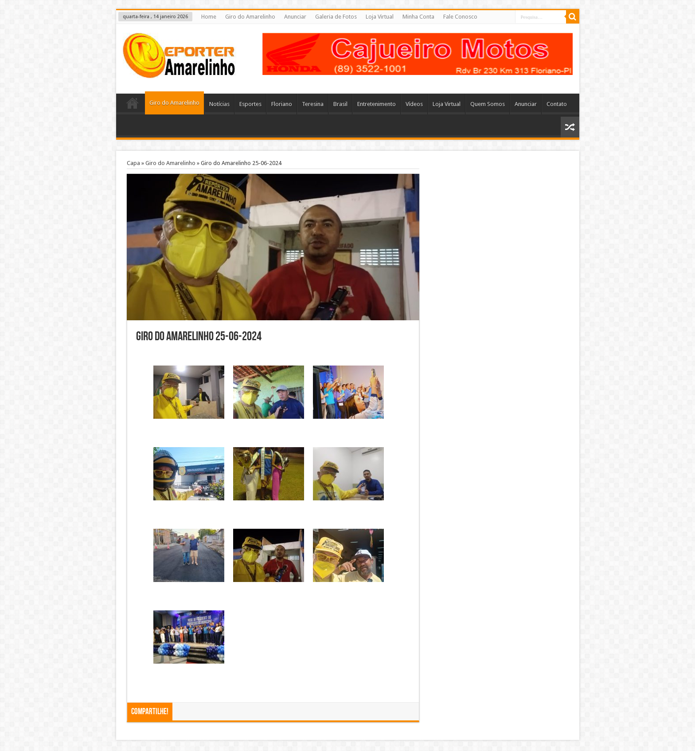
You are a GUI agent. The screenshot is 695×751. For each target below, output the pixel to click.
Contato (557, 104)
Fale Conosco (460, 16)
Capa (133, 163)
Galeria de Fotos (336, 16)
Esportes (250, 104)
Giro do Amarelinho (250, 16)
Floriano (281, 104)
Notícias (219, 104)
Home (208, 16)
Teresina (313, 104)
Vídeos (414, 104)
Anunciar (295, 16)
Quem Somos (487, 104)
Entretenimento (376, 104)
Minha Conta (418, 16)
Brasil (340, 104)
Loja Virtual (380, 16)
